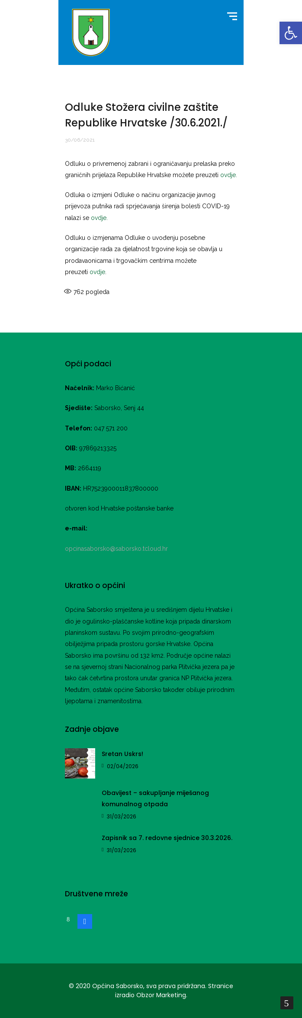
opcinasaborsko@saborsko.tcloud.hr (116, 548)
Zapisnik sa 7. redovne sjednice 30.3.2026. (167, 838)
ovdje (97, 271)
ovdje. (228, 174)
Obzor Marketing (161, 995)
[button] (291, 33)
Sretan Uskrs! (122, 754)
